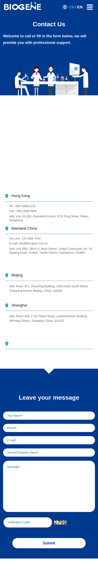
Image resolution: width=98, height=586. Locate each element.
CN (71, 7)
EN (80, 7)
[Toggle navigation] (90, 7)
